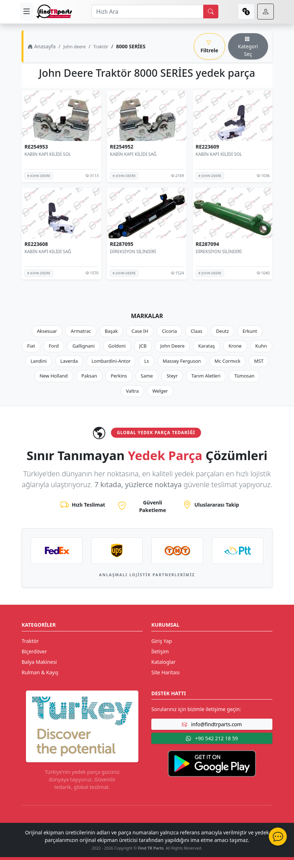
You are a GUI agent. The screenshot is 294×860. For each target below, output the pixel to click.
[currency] (246, 11)
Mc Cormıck (228, 361)
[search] (210, 11)
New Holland (54, 375)
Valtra (132, 391)
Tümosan (244, 375)
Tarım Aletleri (205, 375)
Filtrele (209, 46)
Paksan (89, 375)
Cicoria (169, 331)
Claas (196, 331)
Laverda (69, 361)
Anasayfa (41, 46)
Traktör (100, 47)
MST (258, 361)
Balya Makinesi (39, 661)
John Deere (172, 346)
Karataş (206, 346)
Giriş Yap (161, 641)
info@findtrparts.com (212, 724)
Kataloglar (163, 661)
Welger (160, 391)
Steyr (172, 375)
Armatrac (81, 331)
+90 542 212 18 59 (212, 738)
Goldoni (117, 346)
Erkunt (249, 331)
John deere (74, 47)
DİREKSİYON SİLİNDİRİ (133, 251)
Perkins (119, 375)
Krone (234, 346)
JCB (143, 346)
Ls (146, 361)
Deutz (222, 331)
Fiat (31, 346)
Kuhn (261, 346)
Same (147, 375)
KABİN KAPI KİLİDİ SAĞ (133, 154)
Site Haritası (165, 672)
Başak (111, 331)
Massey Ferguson (182, 361)
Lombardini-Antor (111, 361)
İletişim (160, 651)
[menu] (26, 12)
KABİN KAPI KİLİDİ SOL (47, 154)
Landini (39, 361)
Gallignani (83, 346)
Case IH (140, 331)
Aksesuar (47, 331)
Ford (54, 346)
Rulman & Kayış (40, 672)
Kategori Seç (248, 46)
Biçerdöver (34, 651)
